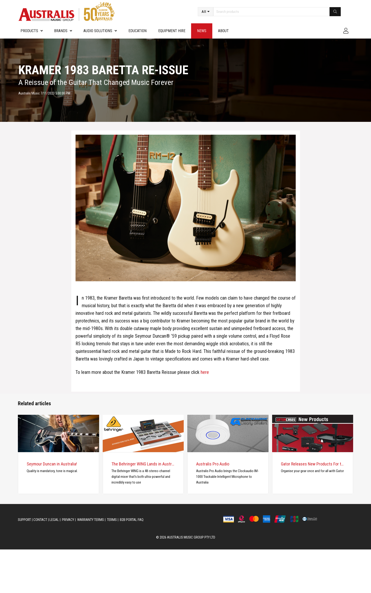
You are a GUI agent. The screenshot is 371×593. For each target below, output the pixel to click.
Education (137, 31)
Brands (60, 31)
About (223, 31)
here (205, 372)
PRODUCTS (29, 31)
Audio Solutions (97, 31)
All (204, 12)
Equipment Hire (171, 31)
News (201, 31)
